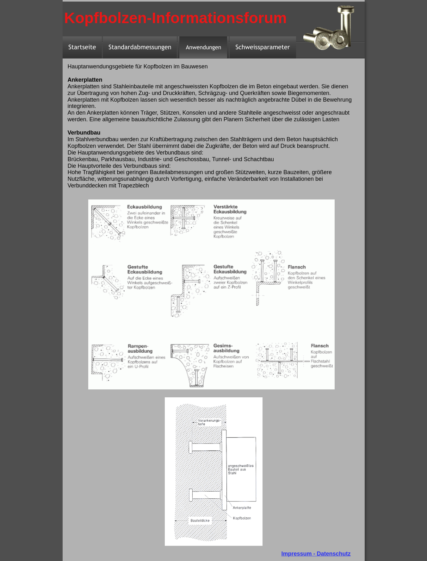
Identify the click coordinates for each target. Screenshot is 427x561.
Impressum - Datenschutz (316, 554)
